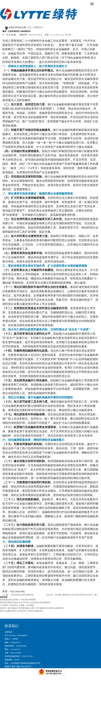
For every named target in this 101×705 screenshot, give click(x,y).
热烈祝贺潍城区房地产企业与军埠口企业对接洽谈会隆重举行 (25, 602)
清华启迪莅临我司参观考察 (22, 595)
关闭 (68, 35)
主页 (29, 27)
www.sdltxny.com (57, 35)
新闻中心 (39, 27)
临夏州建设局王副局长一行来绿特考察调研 (18, 600)
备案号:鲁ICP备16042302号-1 (18, 666)
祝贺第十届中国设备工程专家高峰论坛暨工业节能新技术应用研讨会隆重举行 (32, 608)
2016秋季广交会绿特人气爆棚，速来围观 (17, 605)
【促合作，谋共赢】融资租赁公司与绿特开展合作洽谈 (68, 595)
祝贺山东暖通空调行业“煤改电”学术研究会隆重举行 (21, 611)
